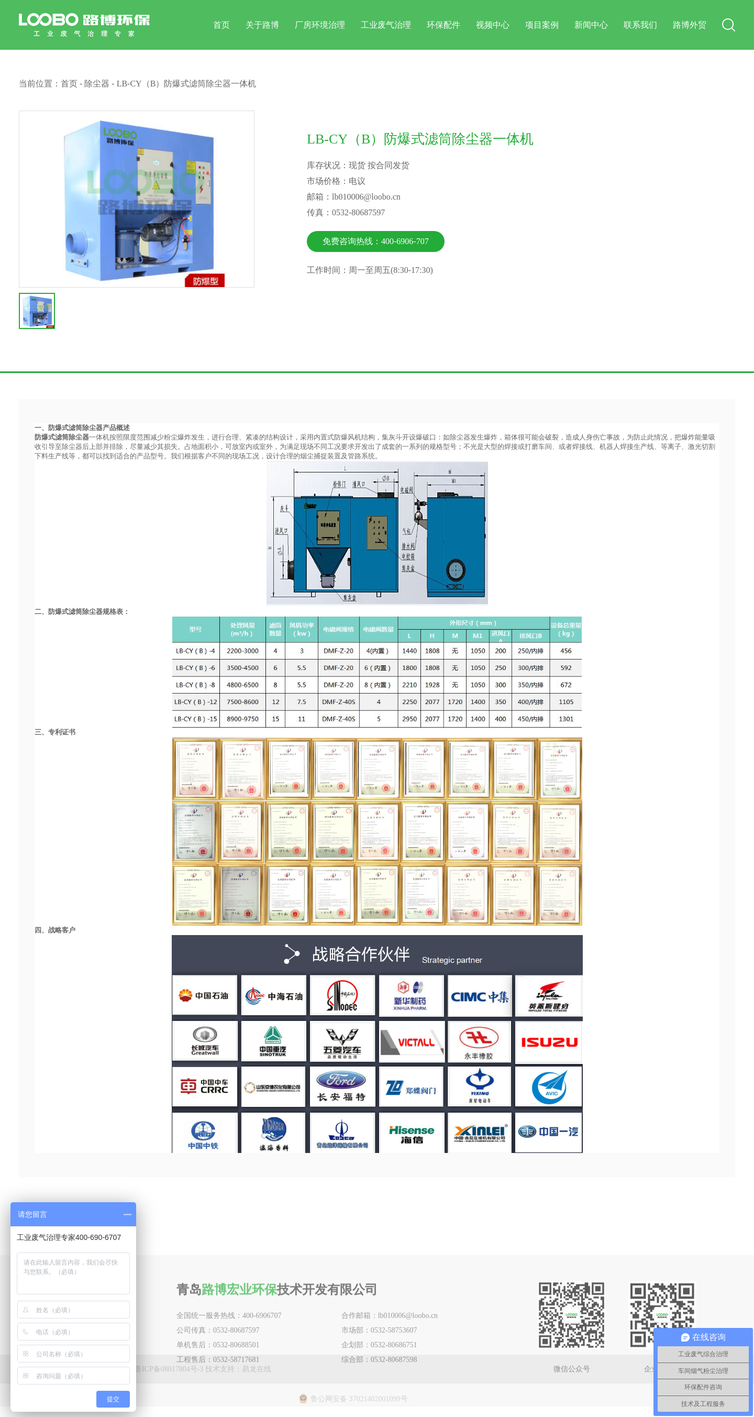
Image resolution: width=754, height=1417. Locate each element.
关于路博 (262, 24)
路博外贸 (689, 24)
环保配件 (443, 24)
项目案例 (542, 24)
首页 (221, 24)
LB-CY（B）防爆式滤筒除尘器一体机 (187, 83)
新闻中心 (591, 24)
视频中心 (492, 24)
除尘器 (96, 83)
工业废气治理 (386, 24)
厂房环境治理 (320, 24)
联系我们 (640, 24)
